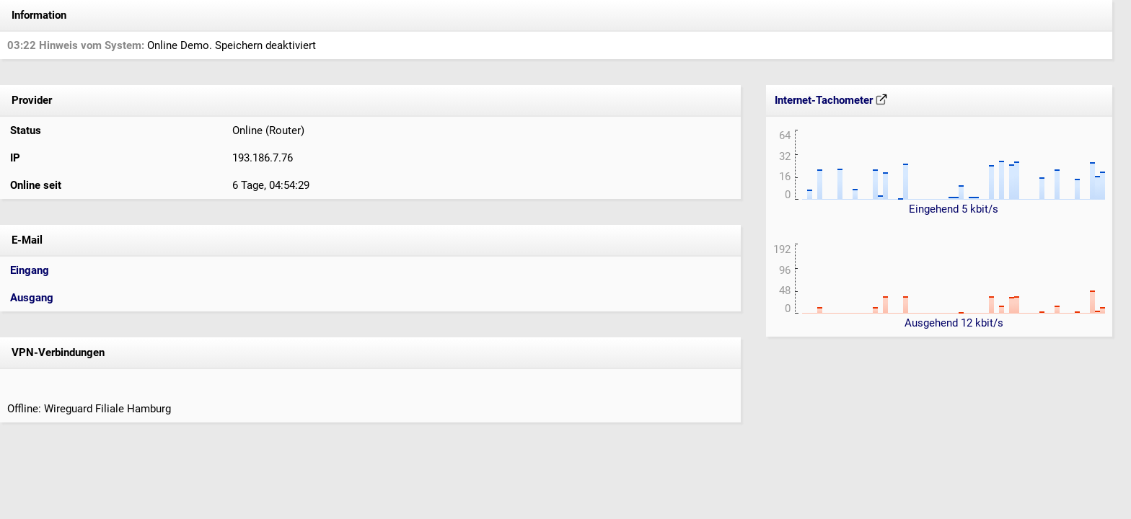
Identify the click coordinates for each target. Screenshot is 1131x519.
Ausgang (31, 297)
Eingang (29, 270)
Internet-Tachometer (831, 100)
